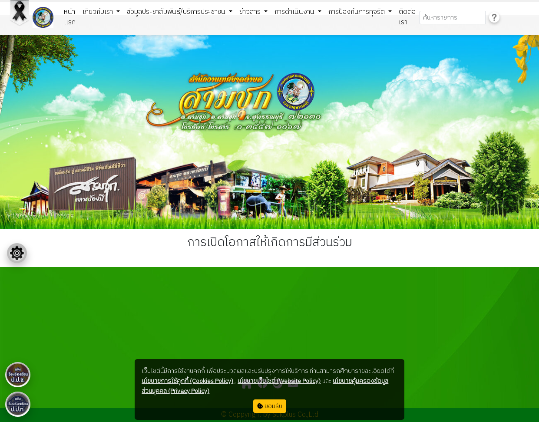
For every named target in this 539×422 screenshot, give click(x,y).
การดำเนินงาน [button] (295, 12)
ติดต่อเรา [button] (407, 17)
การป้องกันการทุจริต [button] (357, 12)
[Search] (452, 17)
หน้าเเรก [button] (70, 17)
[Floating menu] (17, 253)
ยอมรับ (269, 406)
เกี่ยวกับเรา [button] (99, 12)
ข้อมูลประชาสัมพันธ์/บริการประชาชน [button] (177, 12)
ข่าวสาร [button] (250, 12)
